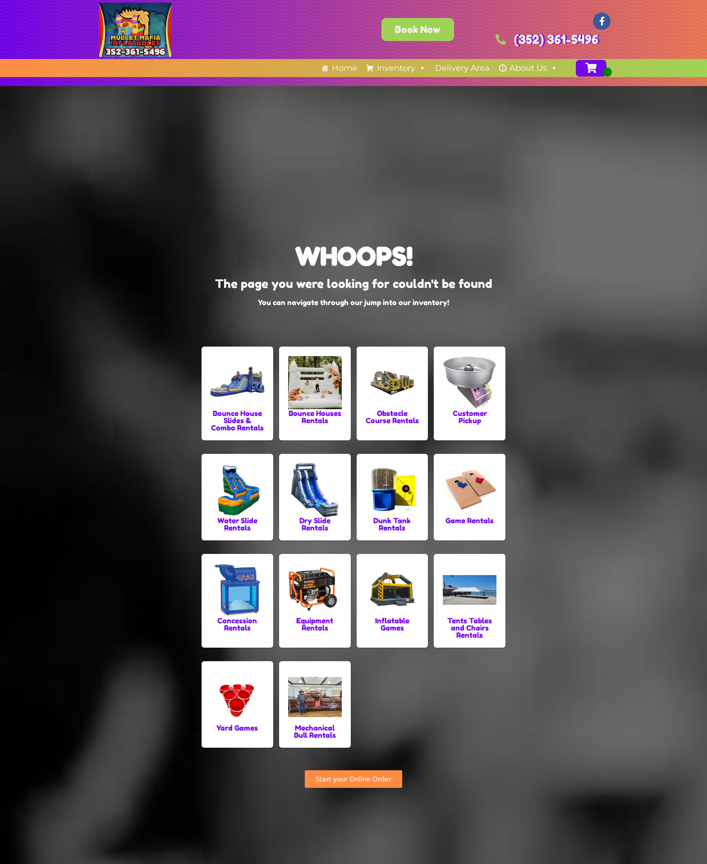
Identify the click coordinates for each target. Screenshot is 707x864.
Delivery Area (462, 68)
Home (344, 68)
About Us (534, 68)
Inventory (401, 68)
